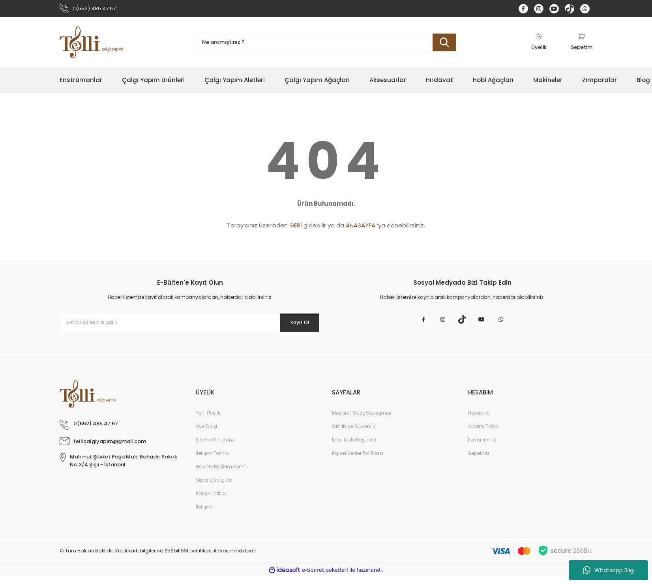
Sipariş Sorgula (214, 488)
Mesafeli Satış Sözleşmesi (362, 421)
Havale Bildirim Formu (222, 474)
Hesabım (479, 421)
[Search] (326, 45)
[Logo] (92, 44)
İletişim (204, 515)
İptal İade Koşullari (354, 448)
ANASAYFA (360, 227)
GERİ (295, 227)
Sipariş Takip (483, 434)
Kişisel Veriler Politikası (357, 461)
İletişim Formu (212, 461)
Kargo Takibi (211, 501)
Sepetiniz (478, 461)
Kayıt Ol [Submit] (294, 325)
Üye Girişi (206, 434)
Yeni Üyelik (208, 421)
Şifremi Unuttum (215, 448)
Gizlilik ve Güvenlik (353, 434)
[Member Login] (538, 44)
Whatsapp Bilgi (609, 570)
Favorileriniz (482, 448)
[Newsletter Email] (190, 325)
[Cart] (581, 44)
